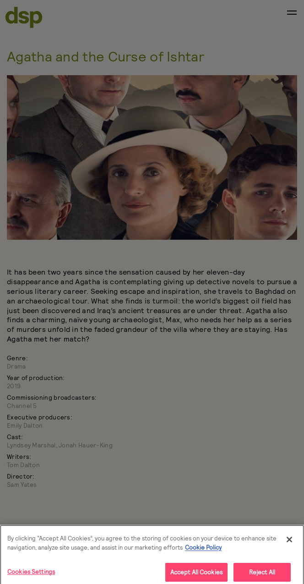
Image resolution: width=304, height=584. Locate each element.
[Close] (289, 542)
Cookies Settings (31, 574)
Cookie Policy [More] (203, 549)
